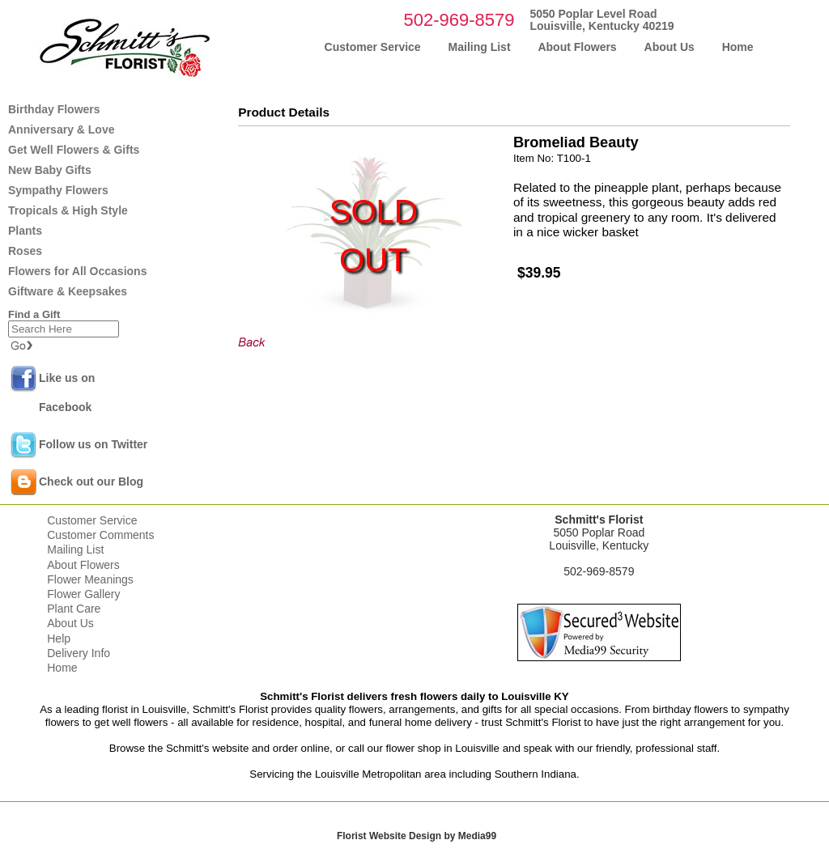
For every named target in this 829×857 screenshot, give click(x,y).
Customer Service (92, 520)
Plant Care (73, 608)
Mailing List (75, 549)
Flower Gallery (83, 594)
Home (62, 667)
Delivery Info (78, 653)
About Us (70, 623)
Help (58, 638)
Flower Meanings (90, 579)
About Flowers (83, 564)
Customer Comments (100, 534)
